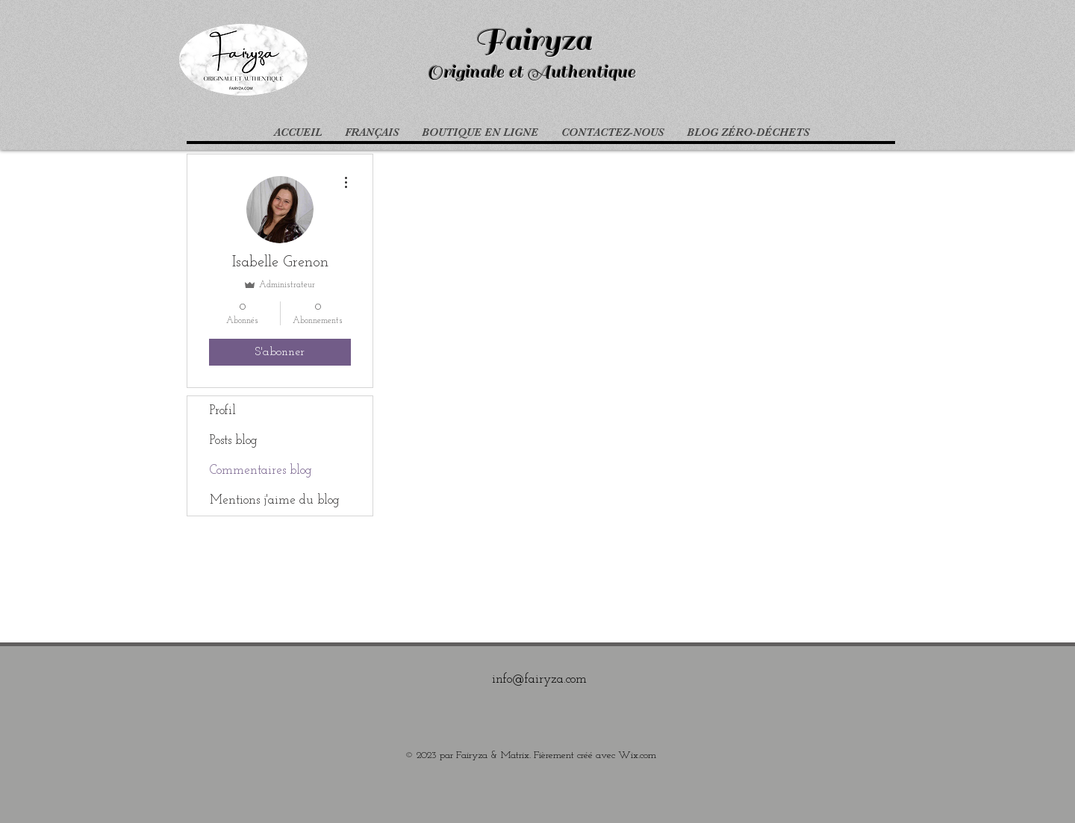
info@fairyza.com (539, 679)
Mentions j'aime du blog (275, 500)
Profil (223, 410)
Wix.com (637, 755)
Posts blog (234, 440)
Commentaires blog (261, 470)
